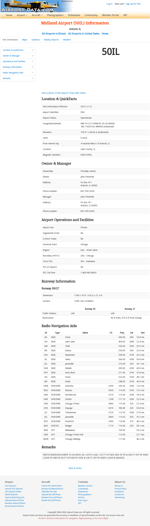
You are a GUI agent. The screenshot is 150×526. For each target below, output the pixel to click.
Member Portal (110, 15)
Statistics (36, 39)
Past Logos (83, 500)
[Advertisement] (70, 67)
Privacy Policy (120, 489)
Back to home (75, 468)
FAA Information (10, 39)
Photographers (55, 15)
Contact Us (119, 494)
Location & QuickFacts (18, 50)
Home (9, 15)
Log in (109, 4)
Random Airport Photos (15, 503)
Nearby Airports (51, 39)
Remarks (18, 78)
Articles (81, 497)
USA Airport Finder (13, 491)
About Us (119, 486)
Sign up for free (133, 4)
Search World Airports (14, 497)
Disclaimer (119, 491)
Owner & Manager (18, 55)
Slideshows (74, 15)
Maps (24, 39)
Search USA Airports (14, 489)
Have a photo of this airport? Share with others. (64, 93)
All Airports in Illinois (54, 33)
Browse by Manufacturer (52, 489)
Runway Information (18, 67)
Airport (22, 15)
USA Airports (10, 486)
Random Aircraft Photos (52, 497)
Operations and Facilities (18, 61)
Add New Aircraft (49, 491)
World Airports (11, 494)
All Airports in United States (83, 33)
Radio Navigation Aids (18, 72)
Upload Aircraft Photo (51, 494)
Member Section (85, 486)
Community (91, 15)
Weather (67, 39)
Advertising (120, 497)
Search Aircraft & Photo (52, 486)
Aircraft (37, 15)
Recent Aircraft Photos (51, 500)
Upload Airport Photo (14, 500)
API (125, 15)
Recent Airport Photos (14, 506)
